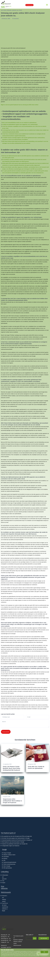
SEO (4, 860)
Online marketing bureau (9, 864)
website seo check (17, 10)
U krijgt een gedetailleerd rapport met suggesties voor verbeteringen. (20, 124)
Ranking (5, 858)
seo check (3, 10)
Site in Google (6, 866)
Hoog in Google (7, 853)
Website (9, 10)
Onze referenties (4, 887)
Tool (3, 881)
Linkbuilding (4, 872)
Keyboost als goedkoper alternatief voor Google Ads (14, 844)
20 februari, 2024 (6, 18)
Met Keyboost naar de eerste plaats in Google (13, 842)
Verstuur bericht (5, 732)
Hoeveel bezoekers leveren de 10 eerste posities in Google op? (17, 840)
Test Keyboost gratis (29, 5)
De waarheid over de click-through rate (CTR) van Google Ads (17, 836)
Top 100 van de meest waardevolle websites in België (5, 907)
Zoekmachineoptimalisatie (9, 862)
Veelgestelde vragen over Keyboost (10, 846)
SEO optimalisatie (7, 868)
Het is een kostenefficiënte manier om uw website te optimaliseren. (19, 122)
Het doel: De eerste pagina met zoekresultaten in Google (16, 838)
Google (4, 849)
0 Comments (15, 18)
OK (44, 952)
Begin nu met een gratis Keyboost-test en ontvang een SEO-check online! (19, 105)
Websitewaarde (6, 892)
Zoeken (34, 938)
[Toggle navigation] (47, 5)
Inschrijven (44, 938)
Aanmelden (6, 856)
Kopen (3, 882)
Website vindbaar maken (9, 855)
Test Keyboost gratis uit (8, 833)
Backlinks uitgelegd (18, 939)
